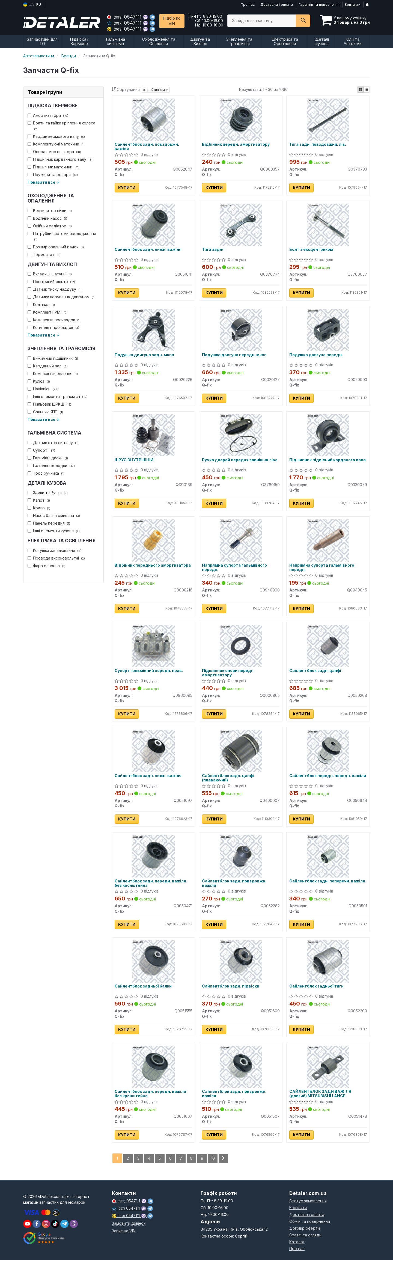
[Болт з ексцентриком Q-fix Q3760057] (328, 224)
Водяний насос (47, 218)
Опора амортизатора (54, 151)
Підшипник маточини (53, 167)
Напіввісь (43, 388)
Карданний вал (48, 366)
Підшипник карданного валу (60, 159)
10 (213, 1159)
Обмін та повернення (309, 1222)
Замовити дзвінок (128, 1224)
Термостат (44, 254)
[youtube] (27, 1225)
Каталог (297, 1242)
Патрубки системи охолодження (62, 236)
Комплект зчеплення (53, 373)
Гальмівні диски (48, 458)
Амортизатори (48, 115)
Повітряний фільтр (51, 281)
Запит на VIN (124, 1231)
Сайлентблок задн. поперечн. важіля (327, 882)
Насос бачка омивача (54, 515)
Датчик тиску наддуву (55, 289)
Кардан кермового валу (56, 136)
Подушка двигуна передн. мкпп (234, 355)
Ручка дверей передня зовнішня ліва (240, 460)
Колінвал (41, 304)
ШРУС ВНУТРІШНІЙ (134, 460)
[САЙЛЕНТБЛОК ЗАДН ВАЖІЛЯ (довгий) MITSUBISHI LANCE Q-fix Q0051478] (328, 1067)
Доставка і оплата (276, 4)
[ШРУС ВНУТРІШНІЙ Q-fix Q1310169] (153, 435)
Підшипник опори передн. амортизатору (228, 673)
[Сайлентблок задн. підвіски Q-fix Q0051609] (241, 962)
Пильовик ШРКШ (49, 404)
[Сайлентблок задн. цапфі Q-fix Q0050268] (328, 646)
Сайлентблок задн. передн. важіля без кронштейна (150, 884)
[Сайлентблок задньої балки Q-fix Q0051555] (153, 962)
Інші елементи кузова (54, 530)
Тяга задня (213, 250)
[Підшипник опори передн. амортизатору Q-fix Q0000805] (241, 646)
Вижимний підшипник (53, 358)
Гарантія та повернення (319, 4)
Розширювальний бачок (56, 247)
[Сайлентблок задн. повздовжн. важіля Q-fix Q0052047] (153, 119)
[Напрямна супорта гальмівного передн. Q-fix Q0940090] (241, 540)
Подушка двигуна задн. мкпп (144, 355)
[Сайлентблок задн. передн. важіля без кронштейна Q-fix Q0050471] (153, 856)
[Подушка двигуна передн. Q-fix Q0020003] (328, 330)
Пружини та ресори (53, 174)
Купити (127, 187)
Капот (39, 500)
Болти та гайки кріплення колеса (61, 126)
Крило (39, 507)
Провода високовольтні (56, 558)
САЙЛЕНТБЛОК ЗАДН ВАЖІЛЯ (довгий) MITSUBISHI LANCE (320, 1094)
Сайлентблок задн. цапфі (315, 671)
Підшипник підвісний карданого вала (327, 460)
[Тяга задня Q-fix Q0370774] (241, 224)
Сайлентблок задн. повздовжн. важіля (147, 146)
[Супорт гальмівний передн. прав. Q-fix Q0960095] (153, 646)
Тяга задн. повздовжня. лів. (317, 144)
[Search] (303, 20)
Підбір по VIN (172, 21)
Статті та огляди (305, 1235)
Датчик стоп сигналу (53, 442)
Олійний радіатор (50, 226)
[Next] (223, 1159)
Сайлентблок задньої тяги (316, 987)
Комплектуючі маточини (56, 144)
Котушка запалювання (54, 550)
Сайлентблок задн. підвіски (230, 987)
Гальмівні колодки (51, 465)
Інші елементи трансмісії (57, 396)
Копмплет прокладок (53, 327)
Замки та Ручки (48, 492)
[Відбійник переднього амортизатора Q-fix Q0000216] (153, 540)
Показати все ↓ (44, 182)
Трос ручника (46, 473)
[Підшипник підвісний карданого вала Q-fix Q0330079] (328, 435)
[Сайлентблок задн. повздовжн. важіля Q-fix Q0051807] (241, 1067)
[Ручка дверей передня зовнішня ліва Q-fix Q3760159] (241, 435)
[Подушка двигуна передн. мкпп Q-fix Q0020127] (241, 330)
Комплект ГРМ (47, 312)
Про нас (248, 4)
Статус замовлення (308, 1201)
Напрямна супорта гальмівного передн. (234, 568)
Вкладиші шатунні (50, 274)
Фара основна (46, 565)
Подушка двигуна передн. (316, 355)
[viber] (36, 1225)
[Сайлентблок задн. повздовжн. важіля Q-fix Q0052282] (241, 856)
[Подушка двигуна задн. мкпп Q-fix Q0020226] (153, 330)
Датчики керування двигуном (62, 297)
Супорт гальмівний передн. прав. (149, 671)
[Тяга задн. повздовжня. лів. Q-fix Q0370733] (328, 119)
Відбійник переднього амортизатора (153, 566)
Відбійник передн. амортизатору (236, 144)
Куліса (39, 381)
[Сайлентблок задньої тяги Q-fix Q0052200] (328, 962)
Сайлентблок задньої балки (143, 987)
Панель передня (49, 523)
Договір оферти (304, 1229)
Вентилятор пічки (50, 210)
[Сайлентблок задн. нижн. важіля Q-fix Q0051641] (153, 224)
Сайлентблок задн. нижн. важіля (148, 250)
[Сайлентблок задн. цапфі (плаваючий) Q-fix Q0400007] (241, 751)
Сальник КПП (45, 411)
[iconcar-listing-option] (366, 90)
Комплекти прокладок (54, 319)
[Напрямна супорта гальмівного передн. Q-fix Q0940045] (328, 540)
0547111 (125, 17)
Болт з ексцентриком (311, 250)
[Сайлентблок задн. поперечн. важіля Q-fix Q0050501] (328, 856)
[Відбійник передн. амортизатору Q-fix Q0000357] (241, 119)
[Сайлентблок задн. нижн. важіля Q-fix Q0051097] (153, 751)
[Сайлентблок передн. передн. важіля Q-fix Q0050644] (328, 751)
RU (38, 4)
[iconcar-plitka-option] (360, 90)
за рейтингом (155, 90)
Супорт (41, 450)
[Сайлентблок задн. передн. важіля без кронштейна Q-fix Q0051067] (153, 1067)
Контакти (353, 4)
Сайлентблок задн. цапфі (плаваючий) (228, 778)
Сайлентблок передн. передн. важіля (327, 776)
